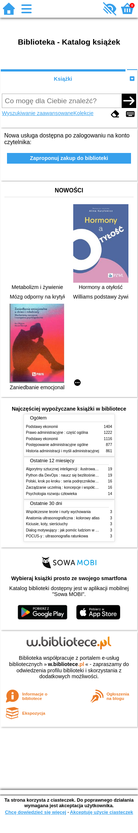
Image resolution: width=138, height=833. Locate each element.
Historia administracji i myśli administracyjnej (62, 451)
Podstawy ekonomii (42, 427)
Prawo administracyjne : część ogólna (57, 433)
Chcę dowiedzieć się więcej (35, 812)
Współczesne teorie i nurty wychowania (58, 512)
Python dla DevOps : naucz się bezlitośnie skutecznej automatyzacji (82, 475)
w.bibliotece (66, 664)
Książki (63, 79)
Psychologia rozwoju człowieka (51, 494)
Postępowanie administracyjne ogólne (57, 445)
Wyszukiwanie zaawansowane (37, 113)
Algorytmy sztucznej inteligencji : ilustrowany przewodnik (72, 469)
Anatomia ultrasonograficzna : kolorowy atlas (63, 518)
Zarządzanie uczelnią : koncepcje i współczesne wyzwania (74, 487)
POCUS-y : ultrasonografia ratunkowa (57, 536)
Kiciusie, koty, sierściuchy (47, 524)
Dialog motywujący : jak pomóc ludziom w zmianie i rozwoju (75, 530)
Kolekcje (83, 113)
